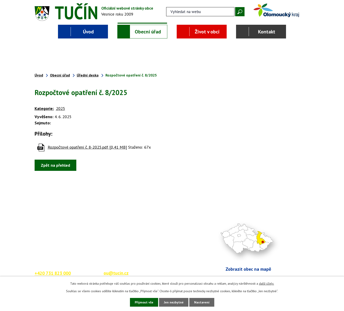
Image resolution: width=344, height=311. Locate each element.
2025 (60, 108)
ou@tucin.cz (116, 273)
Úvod (88, 31)
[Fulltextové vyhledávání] (200, 11)
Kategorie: (44, 108)
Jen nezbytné (174, 302)
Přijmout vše (144, 302)
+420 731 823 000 (53, 273)
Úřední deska (88, 75)
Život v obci (207, 31)
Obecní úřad (148, 31)
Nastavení (201, 302)
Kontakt (266, 31)
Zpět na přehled (55, 165)
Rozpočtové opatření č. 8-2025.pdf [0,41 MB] (87, 147)
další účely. (266, 283)
